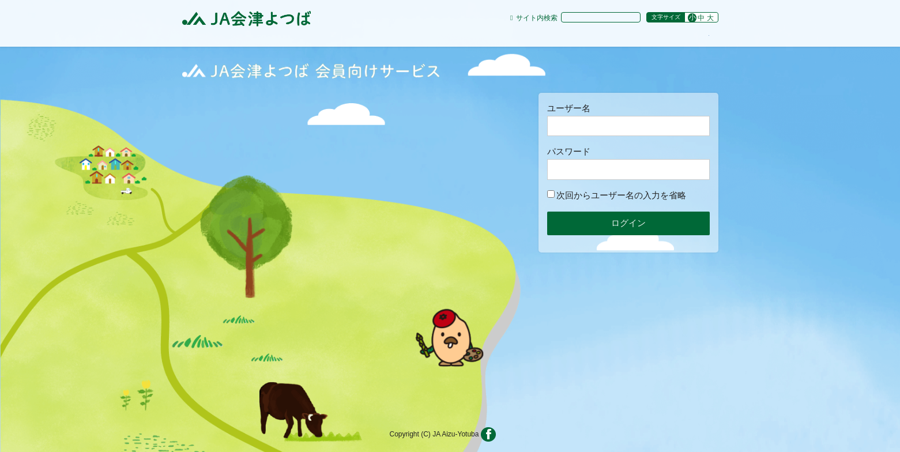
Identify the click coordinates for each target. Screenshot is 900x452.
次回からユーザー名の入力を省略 (616, 195)
